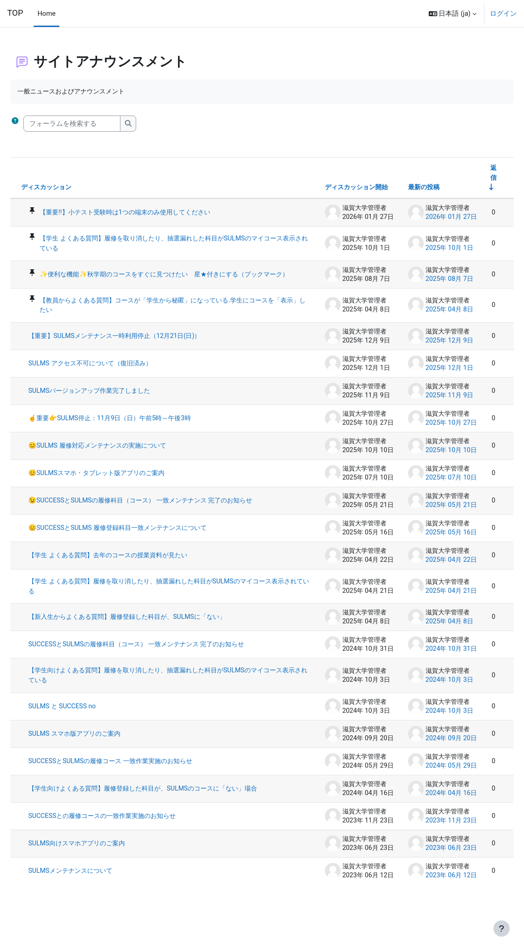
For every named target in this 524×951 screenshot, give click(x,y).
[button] (453, 13)
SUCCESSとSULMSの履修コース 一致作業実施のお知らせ (137, 781)
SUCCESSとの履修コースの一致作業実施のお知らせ (128, 843)
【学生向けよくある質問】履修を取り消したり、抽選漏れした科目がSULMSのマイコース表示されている (165, 694)
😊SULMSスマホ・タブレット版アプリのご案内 (122, 484)
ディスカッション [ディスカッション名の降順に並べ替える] (70, 189)
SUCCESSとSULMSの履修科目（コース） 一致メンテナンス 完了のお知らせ (164, 663)
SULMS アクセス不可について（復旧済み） (115, 374)
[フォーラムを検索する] (93, 124)
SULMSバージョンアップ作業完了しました (115, 401)
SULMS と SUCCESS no (85, 726)
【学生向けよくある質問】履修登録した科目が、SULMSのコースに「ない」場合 (165, 812)
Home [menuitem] (46, 13)
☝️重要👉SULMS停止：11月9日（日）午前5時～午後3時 (136, 429)
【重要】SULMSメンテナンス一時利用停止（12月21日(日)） (141, 346)
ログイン (503, 13)
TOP (15, 13)
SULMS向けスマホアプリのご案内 (101, 871)
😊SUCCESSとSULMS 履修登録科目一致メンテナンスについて (144, 546)
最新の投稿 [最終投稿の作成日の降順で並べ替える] (400, 189)
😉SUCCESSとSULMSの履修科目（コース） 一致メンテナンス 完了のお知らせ (165, 515)
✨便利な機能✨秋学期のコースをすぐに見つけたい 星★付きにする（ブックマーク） (168, 280)
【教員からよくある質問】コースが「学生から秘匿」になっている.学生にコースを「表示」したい (170, 315)
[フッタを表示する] (501, 928)
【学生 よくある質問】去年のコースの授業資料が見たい (135, 573)
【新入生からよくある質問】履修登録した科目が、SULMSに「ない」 (155, 636)
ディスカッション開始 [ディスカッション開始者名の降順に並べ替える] (331, 189)
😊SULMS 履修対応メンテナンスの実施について (123, 456)
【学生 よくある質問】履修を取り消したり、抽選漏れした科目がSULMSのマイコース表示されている (171, 245)
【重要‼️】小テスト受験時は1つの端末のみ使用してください (153, 214)
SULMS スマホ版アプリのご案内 (98, 753)
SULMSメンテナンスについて (94, 898)
